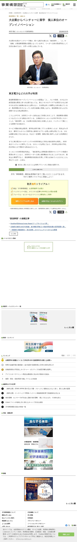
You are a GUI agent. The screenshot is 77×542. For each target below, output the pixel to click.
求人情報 (30, 515)
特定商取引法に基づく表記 (36, 526)
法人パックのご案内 (8, 518)
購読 (74, 525)
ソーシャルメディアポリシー (36, 523)
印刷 (61, 36)
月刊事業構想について (8, 512)
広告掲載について (33, 512)
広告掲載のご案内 (56, 4)
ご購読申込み (66, 4)
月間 (74, 355)
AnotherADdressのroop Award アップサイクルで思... (30, 223)
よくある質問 (6, 523)
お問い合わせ (6, 526)
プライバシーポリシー (34, 520)
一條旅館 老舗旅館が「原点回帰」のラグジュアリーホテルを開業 (34, 230)
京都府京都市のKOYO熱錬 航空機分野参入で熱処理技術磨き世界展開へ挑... (38, 227)
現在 (63, 355)
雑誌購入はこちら (7, 520)
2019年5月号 (63, 31)
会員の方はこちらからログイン (52, 201)
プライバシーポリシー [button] (23, 539)
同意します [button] (66, 534)
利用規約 (30, 518)
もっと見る (13, 233)
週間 (68, 355)
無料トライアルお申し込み (25, 201)
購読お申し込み (6, 515)
